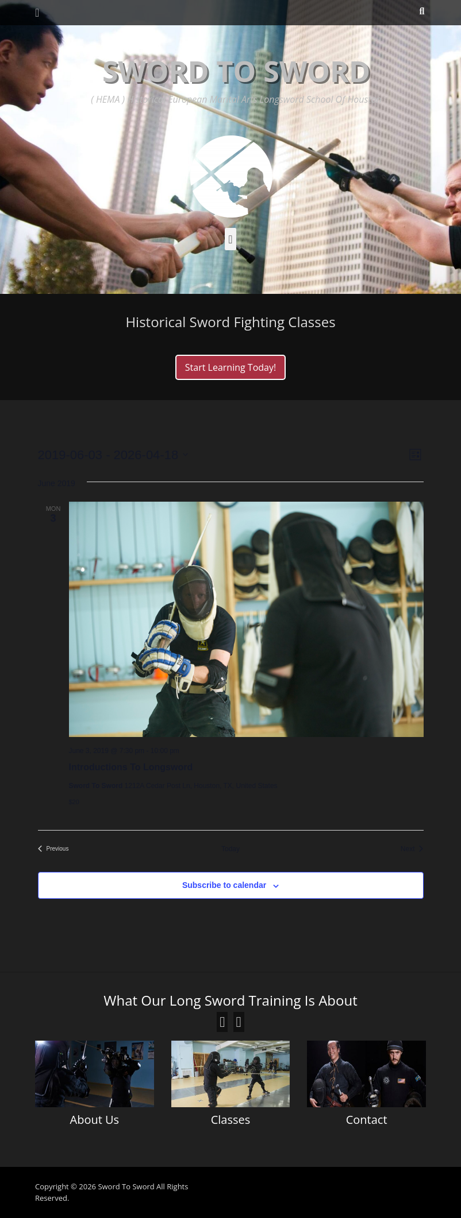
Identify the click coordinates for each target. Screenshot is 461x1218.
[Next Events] (412, 849)
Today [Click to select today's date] (230, 849)
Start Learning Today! (230, 367)
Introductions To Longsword (131, 767)
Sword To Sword (236, 71)
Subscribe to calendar (224, 885)
